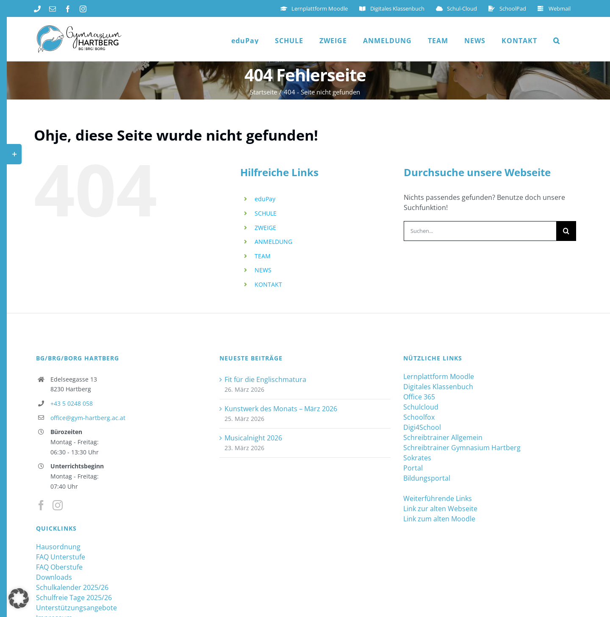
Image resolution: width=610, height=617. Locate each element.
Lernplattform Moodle (438, 376)
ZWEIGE (265, 228)
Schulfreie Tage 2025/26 (74, 597)
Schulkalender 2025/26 (72, 587)
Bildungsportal (426, 478)
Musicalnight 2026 (253, 438)
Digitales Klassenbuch (438, 386)
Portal (413, 468)
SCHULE (266, 213)
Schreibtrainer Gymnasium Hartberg (462, 447)
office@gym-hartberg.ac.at (87, 418)
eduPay (265, 199)
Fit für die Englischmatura (265, 379)
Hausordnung (58, 546)
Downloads (54, 577)
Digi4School (422, 427)
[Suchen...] (480, 231)
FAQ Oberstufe (59, 567)
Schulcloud (420, 407)
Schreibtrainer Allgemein (442, 437)
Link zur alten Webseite (440, 508)
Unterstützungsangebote (76, 607)
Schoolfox (419, 417)
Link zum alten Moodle (439, 518)
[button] (556, 40)
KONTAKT (268, 284)
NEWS (263, 270)
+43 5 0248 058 (71, 403)
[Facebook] (41, 505)
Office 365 (419, 396)
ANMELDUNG (273, 242)
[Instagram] (58, 505)
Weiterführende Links (437, 498)
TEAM (263, 256)
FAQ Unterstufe (60, 557)
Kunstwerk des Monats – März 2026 (281, 408)
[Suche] (566, 231)
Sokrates (417, 457)
